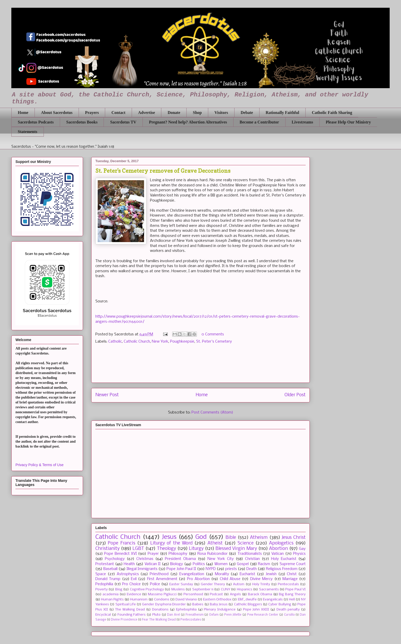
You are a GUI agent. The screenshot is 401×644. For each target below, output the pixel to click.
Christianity (107, 548)
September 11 (202, 589)
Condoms (161, 599)
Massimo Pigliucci (162, 594)
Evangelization (191, 574)
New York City (220, 559)
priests (231, 569)
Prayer (153, 554)
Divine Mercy (261, 579)
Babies (197, 604)
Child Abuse (230, 579)
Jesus (169, 537)
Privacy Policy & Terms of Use (39, 465)
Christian (252, 559)
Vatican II (153, 564)
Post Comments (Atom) (212, 412)
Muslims (178, 589)
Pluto (156, 615)
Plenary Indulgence (220, 610)
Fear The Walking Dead (159, 619)
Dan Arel (173, 614)
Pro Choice (131, 584)
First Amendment (162, 579)
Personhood (193, 594)
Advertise (146, 112)
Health (129, 564)
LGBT (138, 548)
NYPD (211, 569)
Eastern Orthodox (217, 599)
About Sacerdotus (56, 112)
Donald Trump (107, 579)
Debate (247, 112)
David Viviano (186, 599)
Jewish (271, 574)
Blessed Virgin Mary (236, 548)
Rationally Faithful (282, 112)
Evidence (134, 594)
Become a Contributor (259, 122)
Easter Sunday (181, 584)
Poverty (101, 589)
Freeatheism (195, 614)
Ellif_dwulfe (247, 599)
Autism (238, 584)
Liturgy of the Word (171, 543)
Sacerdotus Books (81, 122)
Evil (134, 579)
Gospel (243, 564)
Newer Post (107, 395)
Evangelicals (273, 599)
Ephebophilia (186, 610)
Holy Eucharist (283, 559)
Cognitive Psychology (147, 589)
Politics (199, 564)
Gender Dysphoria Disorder (164, 604)
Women (221, 564)
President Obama (180, 559)
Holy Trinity (261, 584)
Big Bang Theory (292, 594)
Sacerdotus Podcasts (36, 122)
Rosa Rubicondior (212, 554)
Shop (197, 112)
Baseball (110, 569)
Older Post (295, 395)
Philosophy (178, 554)
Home (23, 112)
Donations (160, 610)
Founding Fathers (132, 615)
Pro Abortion (198, 579)
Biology (176, 564)
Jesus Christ (294, 537)
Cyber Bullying (279, 604)
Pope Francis (121, 543)
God (201, 537)
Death (251, 569)
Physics (299, 554)
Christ (292, 574)
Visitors (221, 112)
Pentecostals (288, 584)
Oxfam (214, 614)
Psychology (115, 559)
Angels (235, 594)
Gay (302, 549)
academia (111, 594)
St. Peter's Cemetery (214, 342)
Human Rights (112, 599)
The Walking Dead (130, 610)
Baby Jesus (219, 604)
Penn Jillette (233, 614)
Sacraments (269, 589)
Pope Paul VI (295, 589)
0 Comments (213, 334)
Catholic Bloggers (248, 604)
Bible (230, 537)
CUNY (225, 589)
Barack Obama (260, 594)
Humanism (138, 599)
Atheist (215, 543)
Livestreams (302, 122)
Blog (118, 589)
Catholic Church (137, 342)
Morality (222, 574)
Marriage (290, 579)
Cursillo (289, 614)
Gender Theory (213, 584)
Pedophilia (104, 584)
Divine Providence (124, 619)
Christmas (144, 559)
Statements (27, 131)
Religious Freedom (281, 569)
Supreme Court (293, 564)
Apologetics (281, 543)
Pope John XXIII (256, 610)
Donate (174, 112)
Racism (264, 564)
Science (246, 543)
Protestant (104, 564)
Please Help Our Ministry (348, 122)
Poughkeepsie (182, 342)
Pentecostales (190, 619)
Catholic (115, 342)
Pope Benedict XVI (120, 554)
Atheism (259, 537)
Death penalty (288, 610)
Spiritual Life (125, 604)
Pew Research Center (262, 614)
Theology (166, 548)
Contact (118, 112)
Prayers (92, 112)
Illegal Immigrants (142, 569)
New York (160, 342)
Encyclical (103, 615)
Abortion (278, 548)
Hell (292, 599)
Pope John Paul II (181, 569)
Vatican (277, 554)
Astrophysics (128, 574)
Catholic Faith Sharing (332, 112)
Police (155, 584)
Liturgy (196, 548)
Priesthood (159, 574)
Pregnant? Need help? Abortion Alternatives (188, 122)
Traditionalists (250, 554)
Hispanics (244, 589)
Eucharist (247, 574)
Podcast (216, 594)
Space (100, 574)
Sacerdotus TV (123, 122)
